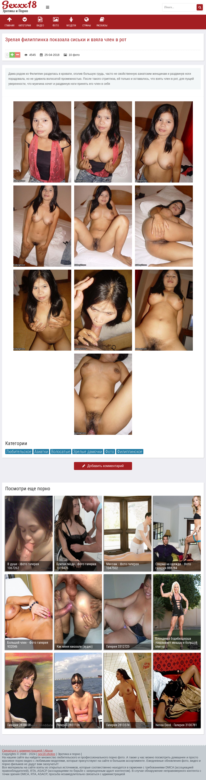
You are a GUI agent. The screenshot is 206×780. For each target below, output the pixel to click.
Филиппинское (129, 451)
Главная (9, 22)
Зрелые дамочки (87, 451)
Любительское (18, 451)
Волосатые (60, 451)
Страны (86, 22)
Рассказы (102, 22)
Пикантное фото (23, 7)
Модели (71, 22)
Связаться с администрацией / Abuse (27, 750)
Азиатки (41, 451)
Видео (40, 22)
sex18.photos (46, 754)
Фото (55, 22)
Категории (25, 22)
